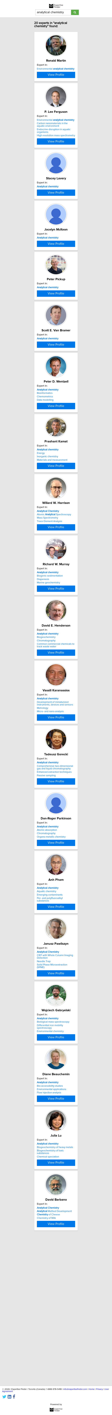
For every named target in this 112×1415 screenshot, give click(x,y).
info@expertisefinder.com (75, 1389)
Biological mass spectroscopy (53, 1151)
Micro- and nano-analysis (50, 824)
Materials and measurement (52, 549)
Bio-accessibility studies (50, 1218)
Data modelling (45, 483)
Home (91, 1389)
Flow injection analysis (49, 1225)
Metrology (42, 821)
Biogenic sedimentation (50, 679)
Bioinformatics (44, 477)
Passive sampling (46, 891)
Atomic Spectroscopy (54, 611)
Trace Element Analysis (49, 618)
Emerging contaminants (50, 1020)
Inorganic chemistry (47, 546)
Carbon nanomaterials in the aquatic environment (52, 141)
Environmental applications (51, 1222)
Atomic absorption (47, 949)
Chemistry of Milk (46, 1360)
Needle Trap (44, 1090)
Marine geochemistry (48, 686)
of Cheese (48, 1357)
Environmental (55, 69)
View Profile (56, 90)
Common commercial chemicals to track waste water (55, 754)
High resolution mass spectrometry (56, 151)
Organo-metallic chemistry (51, 955)
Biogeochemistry (46, 746)
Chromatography (46, 750)
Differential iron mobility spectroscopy (50, 1156)
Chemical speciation (48, 1295)
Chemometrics (45, 480)
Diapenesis (43, 682)
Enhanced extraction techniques (54, 887)
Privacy (99, 1389)
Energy (41, 543)
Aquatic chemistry (46, 1016)
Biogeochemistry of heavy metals (55, 1286)
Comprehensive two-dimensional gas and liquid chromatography (55, 882)
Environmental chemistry (50, 1160)
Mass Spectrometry (47, 615)
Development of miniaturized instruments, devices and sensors (55, 816)
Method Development (54, 1353)
